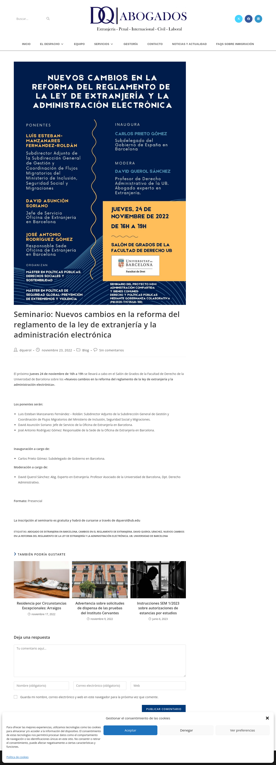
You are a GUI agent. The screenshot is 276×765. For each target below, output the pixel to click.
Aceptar (130, 730)
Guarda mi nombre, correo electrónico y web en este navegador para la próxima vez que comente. (89, 697)
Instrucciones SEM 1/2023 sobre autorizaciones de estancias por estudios (158, 608)
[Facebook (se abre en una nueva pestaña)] (248, 19)
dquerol (25, 350)
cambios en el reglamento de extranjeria (105, 531)
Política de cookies (17, 757)
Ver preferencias (242, 730)
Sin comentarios (111, 350)
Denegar (186, 730)
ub (130, 536)
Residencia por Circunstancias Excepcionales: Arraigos (41, 605)
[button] (267, 718)
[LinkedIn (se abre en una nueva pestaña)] (258, 19)
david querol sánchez (147, 531)
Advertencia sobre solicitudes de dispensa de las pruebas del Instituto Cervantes (99, 608)
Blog (85, 350)
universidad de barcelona (151, 536)
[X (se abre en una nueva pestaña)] (239, 19)
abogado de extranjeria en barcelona (52, 531)
